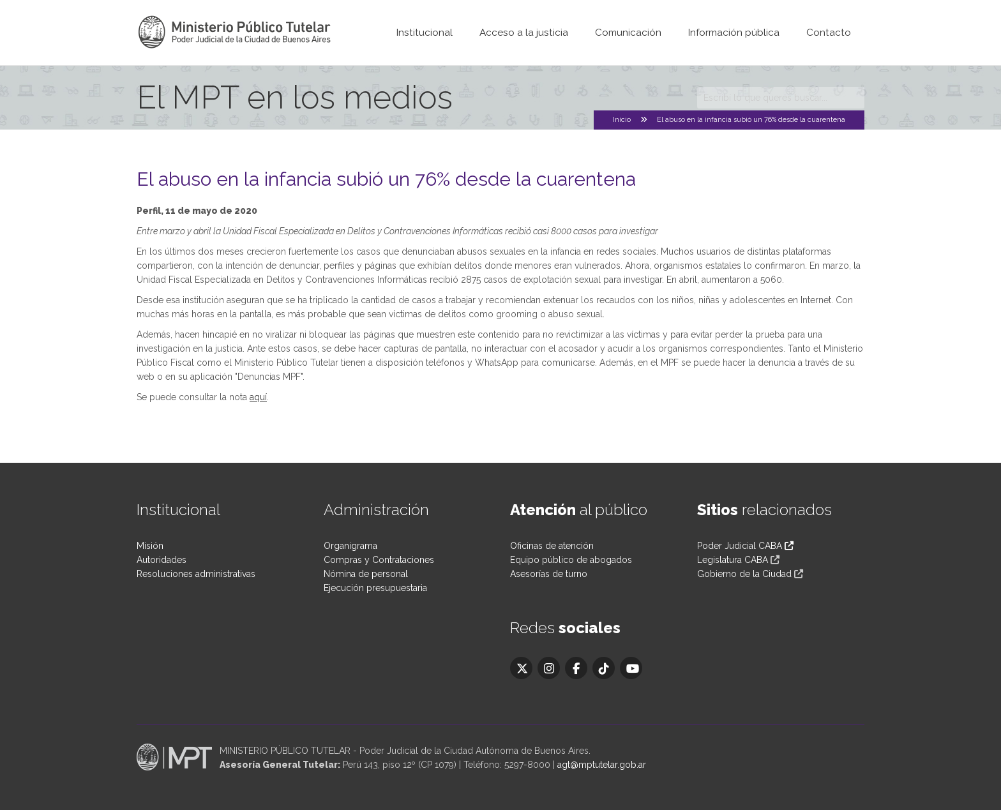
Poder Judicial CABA (745, 546)
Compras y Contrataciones (379, 560)
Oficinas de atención (552, 546)
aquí (258, 397)
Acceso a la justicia (523, 32)
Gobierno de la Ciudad (744, 574)
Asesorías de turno (548, 574)
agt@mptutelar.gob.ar (601, 765)
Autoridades (161, 560)
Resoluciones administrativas (196, 574)
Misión (150, 546)
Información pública (733, 32)
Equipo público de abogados (571, 560)
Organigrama (350, 546)
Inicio (622, 120)
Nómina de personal (366, 574)
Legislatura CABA (732, 560)
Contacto (828, 32)
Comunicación (628, 32)
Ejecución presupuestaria (375, 588)
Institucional (424, 32)
